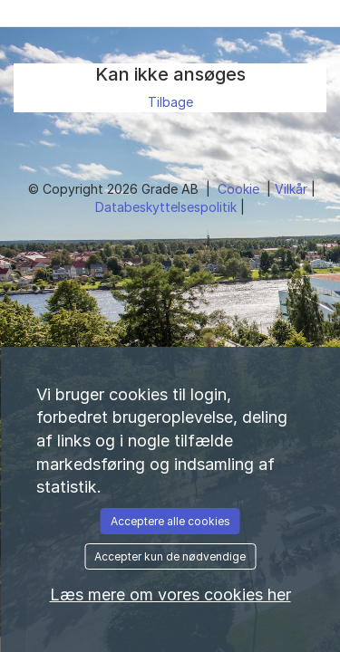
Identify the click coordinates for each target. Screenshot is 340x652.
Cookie (240, 189)
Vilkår (293, 189)
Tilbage (170, 102)
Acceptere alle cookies (170, 521)
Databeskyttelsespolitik (167, 207)
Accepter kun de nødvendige (170, 556)
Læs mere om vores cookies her (170, 594)
